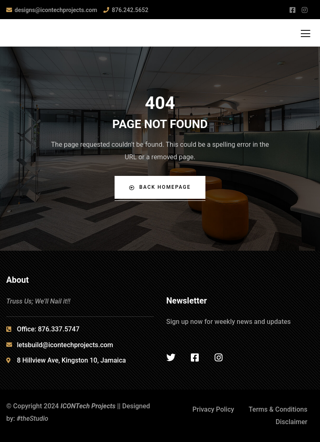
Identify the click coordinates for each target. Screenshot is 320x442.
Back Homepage (160, 187)
